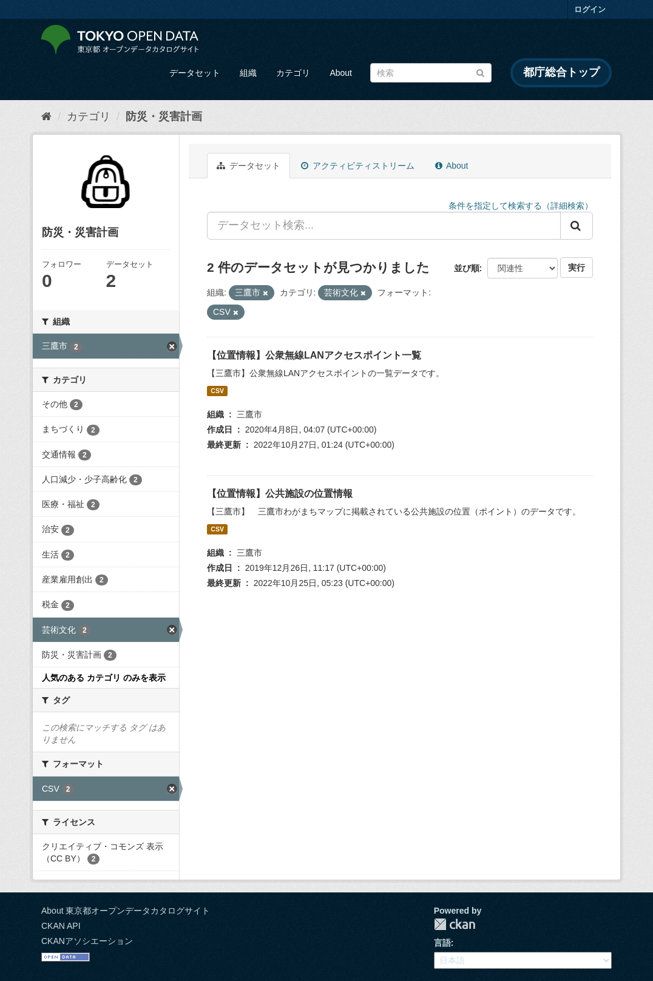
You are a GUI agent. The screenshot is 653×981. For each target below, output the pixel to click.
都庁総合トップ (561, 72)
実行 (576, 267)
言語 (442, 943)
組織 (248, 73)
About (341, 73)
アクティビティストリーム (357, 165)
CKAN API (61, 926)
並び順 (466, 268)
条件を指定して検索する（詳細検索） (520, 206)
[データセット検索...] (384, 226)
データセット (194, 73)
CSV (217, 390)
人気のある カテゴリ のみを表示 (104, 678)
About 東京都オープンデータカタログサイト (125, 910)
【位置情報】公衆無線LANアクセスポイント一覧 (314, 355)
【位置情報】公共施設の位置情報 (280, 493)
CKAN (454, 924)
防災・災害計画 (164, 116)
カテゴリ (293, 73)
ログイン (590, 9)
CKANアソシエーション (87, 941)
